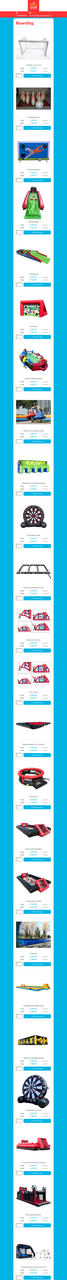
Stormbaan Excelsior (33, 1169)
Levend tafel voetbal (33, 868)
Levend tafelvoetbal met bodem (33, 1119)
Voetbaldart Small (33, 516)
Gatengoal (33, 315)
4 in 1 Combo (33, 667)
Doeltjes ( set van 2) (33, 64)
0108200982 (21, 16)
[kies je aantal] (20, 75)
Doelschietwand (33, 164)
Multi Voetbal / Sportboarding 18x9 (33, 1269)
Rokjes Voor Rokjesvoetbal (33, 416)
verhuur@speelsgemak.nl (40, 16)
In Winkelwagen (37, 74)
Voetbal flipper (33, 215)
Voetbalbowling (33, 114)
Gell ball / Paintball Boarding (33, 1018)
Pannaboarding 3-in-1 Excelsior (33, 717)
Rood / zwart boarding (33, 817)
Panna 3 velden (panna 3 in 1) (33, 566)
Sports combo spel (33, 616)
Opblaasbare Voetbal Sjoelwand (33, 466)
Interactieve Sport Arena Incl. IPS (33, 1219)
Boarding (33, 918)
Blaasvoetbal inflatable (33, 365)
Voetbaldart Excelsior (34, 1068)
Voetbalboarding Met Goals (33, 968)
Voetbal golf (33, 265)
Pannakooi (34, 767)
